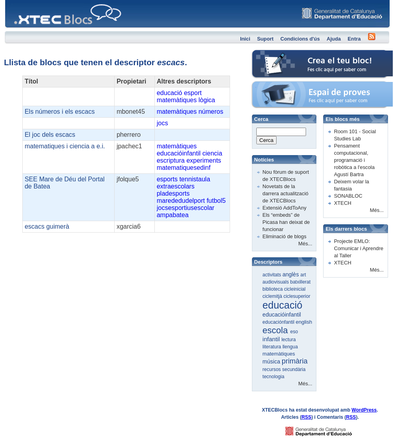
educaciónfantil (279, 322)
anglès (291, 274)
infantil (272, 339)
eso (294, 331)
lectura (288, 339)
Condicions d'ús (300, 39)
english (304, 322)
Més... (305, 244)
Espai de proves (270, 85)
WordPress (363, 410)
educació (169, 92)
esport (192, 92)
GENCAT (326, 429)
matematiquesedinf (184, 167)
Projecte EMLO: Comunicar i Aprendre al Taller (358, 248)
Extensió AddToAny (284, 208)
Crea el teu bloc (270, 54)
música (272, 361)
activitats (273, 275)
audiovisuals (276, 282)
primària (295, 361)
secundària (294, 369)
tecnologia (274, 376)
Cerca (266, 140)
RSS (307, 417)
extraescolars (176, 186)
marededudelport (181, 200)
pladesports (173, 193)
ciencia (212, 153)
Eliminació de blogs (284, 236)
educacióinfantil (179, 153)
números (211, 111)
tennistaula (194, 179)
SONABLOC (348, 196)
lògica (207, 100)
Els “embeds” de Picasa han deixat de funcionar (286, 222)
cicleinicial (295, 289)
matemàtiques (177, 100)
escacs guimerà (47, 226)
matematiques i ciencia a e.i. (65, 146)
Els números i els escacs (60, 111)
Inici (245, 39)
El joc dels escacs (50, 134)
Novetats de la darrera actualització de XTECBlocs (285, 193)
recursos (272, 369)
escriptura (171, 160)
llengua (290, 347)
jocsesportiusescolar (186, 207)
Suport (265, 39)
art (303, 275)
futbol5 (216, 200)
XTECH (342, 203)
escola (277, 330)
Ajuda (334, 39)
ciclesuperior (296, 296)
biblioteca (273, 289)
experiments (203, 160)
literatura (273, 347)
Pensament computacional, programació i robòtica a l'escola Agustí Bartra (354, 160)
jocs (162, 123)
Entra (354, 39)
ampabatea (173, 215)
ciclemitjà (273, 296)
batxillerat (300, 282)
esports (167, 179)
